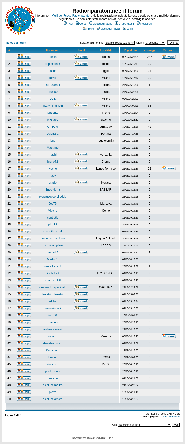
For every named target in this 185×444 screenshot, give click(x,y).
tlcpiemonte (52, 64)
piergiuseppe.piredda (52, 196)
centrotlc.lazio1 (52, 231)
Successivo (172, 416)
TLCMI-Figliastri (52, 105)
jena (52, 140)
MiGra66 (52, 119)
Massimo (53, 147)
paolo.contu (52, 371)
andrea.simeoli (52, 329)
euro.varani (53, 84)
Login (128, 28)
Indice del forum (16, 42)
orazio (53, 182)
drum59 (53, 91)
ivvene (52, 168)
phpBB (86, 438)
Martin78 (52, 259)
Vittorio (52, 210)
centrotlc (52, 217)
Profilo (88, 28)
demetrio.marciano (53, 238)
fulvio (52, 78)
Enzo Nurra (52, 189)
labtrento (52, 112)
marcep (53, 322)
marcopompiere (53, 245)
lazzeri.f (53, 252)
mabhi (53, 154)
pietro (52, 392)
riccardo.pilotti (53, 280)
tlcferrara (52, 133)
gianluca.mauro (53, 385)
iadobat (52, 301)
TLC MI (52, 98)
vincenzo (52, 364)
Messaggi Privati (108, 28)
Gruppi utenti (124, 23)
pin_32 (52, 224)
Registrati (144, 23)
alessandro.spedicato (52, 287)
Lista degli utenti (100, 23)
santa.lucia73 (52, 266)
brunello (52, 378)
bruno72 (52, 161)
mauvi (53, 175)
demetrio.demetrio (52, 294)
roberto (52, 336)
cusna (53, 71)
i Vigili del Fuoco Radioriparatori (70, 15)
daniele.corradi (52, 343)
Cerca (81, 23)
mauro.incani (52, 308)
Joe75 (53, 203)
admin (53, 57)
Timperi (53, 357)
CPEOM (52, 126)
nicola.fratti (53, 273)
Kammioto (52, 350)
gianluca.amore (53, 399)
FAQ (68, 23)
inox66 (52, 315)
